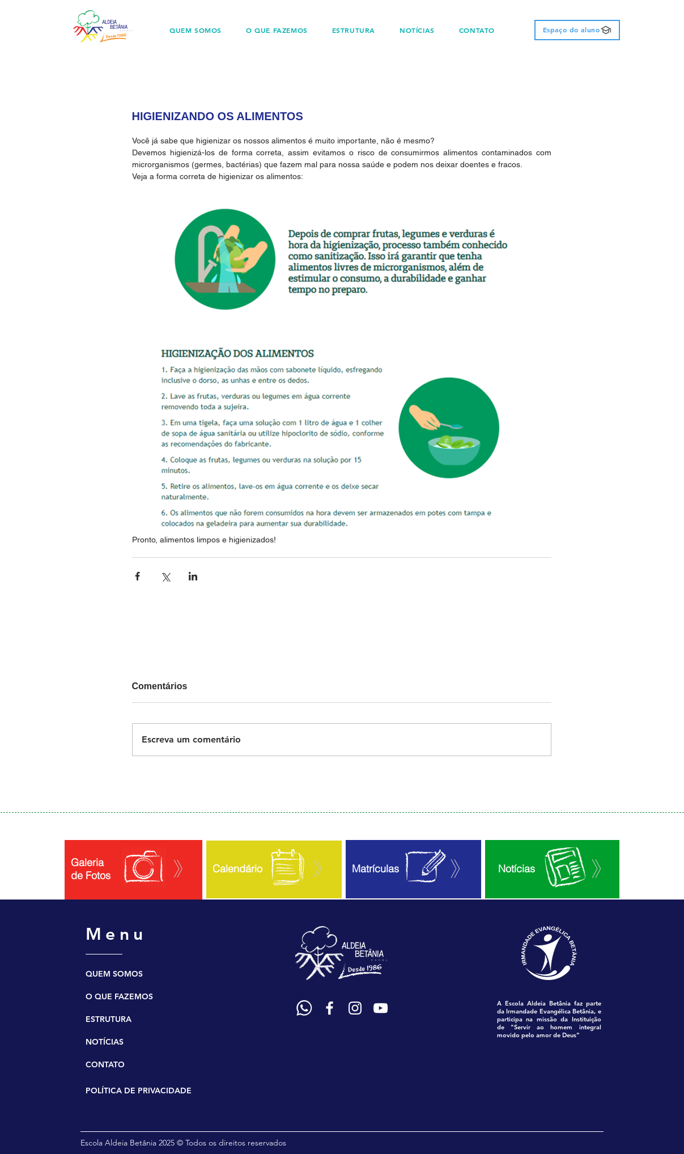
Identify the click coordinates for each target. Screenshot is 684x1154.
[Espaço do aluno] (577, 30)
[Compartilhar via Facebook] (137, 576)
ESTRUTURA (108, 1019)
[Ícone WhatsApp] (304, 1008)
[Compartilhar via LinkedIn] (193, 576)
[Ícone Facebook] (329, 1008)
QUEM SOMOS (114, 974)
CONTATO (105, 1064)
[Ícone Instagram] (355, 1008)
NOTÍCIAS (105, 1042)
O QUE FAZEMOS (119, 996)
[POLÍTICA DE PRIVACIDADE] (145, 1090)
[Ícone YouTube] (380, 1008)
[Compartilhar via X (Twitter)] (165, 576)
